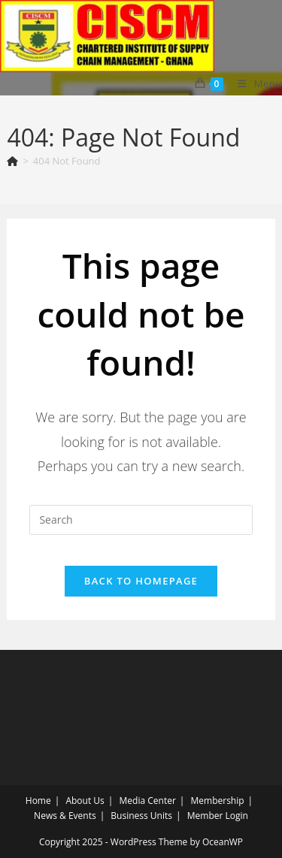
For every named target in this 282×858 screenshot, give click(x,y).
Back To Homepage (141, 581)
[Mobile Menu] (254, 83)
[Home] (12, 161)
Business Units (141, 815)
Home (38, 800)
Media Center (148, 800)
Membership (217, 800)
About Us (84, 800)
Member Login (217, 815)
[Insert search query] (140, 520)
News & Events (65, 815)
